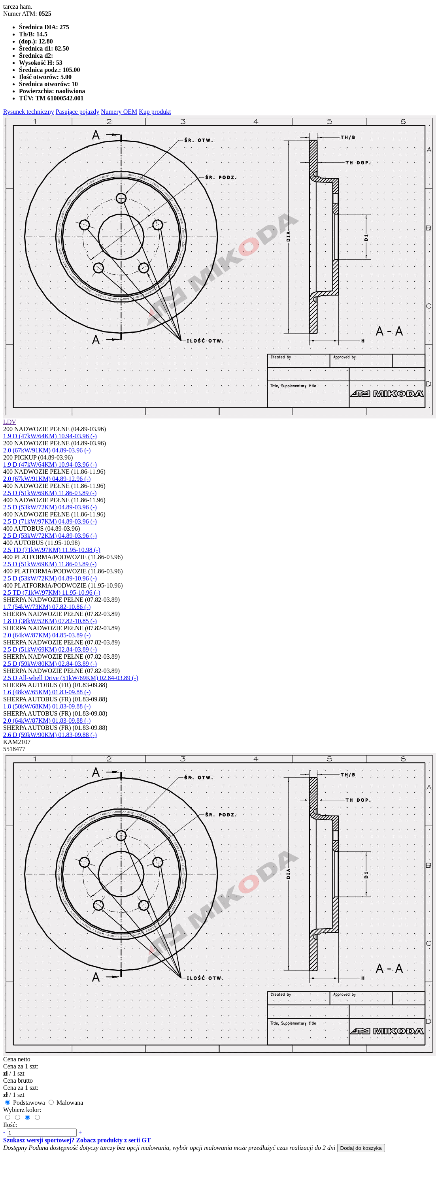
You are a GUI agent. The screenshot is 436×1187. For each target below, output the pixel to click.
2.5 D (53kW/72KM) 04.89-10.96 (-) (50, 578)
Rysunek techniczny (28, 111)
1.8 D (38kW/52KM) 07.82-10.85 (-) (50, 621)
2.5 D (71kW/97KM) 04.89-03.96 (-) (50, 521)
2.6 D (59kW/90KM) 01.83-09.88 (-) (50, 734)
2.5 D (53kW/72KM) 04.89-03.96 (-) (50, 507)
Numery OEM (119, 111)
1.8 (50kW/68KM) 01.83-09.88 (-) (47, 706)
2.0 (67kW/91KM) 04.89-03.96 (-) (47, 450)
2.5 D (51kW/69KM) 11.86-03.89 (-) (49, 493)
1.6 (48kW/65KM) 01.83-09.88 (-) (47, 692)
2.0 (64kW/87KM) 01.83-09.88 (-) (47, 720)
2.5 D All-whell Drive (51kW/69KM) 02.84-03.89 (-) (70, 678)
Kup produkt (155, 111)
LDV (9, 421)
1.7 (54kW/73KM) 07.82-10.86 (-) (47, 606)
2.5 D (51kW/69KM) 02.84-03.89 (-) (50, 649)
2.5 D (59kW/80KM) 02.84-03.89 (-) (50, 663)
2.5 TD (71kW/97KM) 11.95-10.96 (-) (51, 592)
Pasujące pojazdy (78, 111)
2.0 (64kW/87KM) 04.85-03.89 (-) (47, 635)
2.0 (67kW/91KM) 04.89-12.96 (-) (47, 478)
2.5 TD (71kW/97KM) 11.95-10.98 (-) (51, 549)
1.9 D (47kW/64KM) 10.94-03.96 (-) (50, 436)
